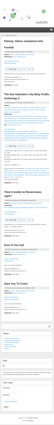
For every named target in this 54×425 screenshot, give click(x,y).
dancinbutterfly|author (43, 133)
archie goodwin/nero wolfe (26, 116)
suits (10, 112)
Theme (15, 175)
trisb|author (44, 138)
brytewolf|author (21, 133)
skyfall (20, 107)
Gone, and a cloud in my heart (37, 170)
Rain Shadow (33, 175)
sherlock (36, 110)
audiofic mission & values (12, 338)
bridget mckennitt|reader (11, 258)
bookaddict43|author (10, 133)
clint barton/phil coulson (40, 118)
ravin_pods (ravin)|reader (11, 61)
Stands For (19, 177)
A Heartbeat (28, 168)
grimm (19, 110)
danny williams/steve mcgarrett (34, 123)
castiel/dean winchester (25, 118)
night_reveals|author (21, 138)
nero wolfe (15, 107)
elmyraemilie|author (10, 136)
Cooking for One (22, 170)
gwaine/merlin (8, 120)
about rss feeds (9, 344)
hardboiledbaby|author (41, 136)
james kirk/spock (32, 120)
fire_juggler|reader (9, 129)
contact (7, 348)
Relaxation (21, 175)
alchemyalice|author (10, 131)
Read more (8, 85)
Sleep (27, 175)
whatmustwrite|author (10, 140)
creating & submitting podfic (12, 340)
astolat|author (34, 131)
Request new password (11, 401)
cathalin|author (31, 133)
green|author (20, 136)
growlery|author (29, 136)
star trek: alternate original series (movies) (22, 54)
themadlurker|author (10, 63)
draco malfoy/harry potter (11, 207)
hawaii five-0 (25, 110)
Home (3, 35)
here (15, 74)
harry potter (7, 107)
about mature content (10, 346)
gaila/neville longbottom (27, 207)
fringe (11, 110)
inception (25, 107)
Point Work (42, 173)
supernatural (16, 112)
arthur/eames (39, 116)
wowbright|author (22, 140)
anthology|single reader (14, 125)
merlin (32, 110)
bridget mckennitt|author (11, 299)
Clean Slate (36, 168)
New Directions (33, 173)
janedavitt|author (9, 138)
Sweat (42, 168)
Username (6, 388)
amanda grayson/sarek (11, 116)
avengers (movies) (34, 107)
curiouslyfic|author (9, 214)
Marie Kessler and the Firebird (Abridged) (16, 173)
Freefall (9, 47)
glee (15, 110)
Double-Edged (8, 170)
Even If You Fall (14, 245)
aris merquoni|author (23, 131)
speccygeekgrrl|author (34, 138)
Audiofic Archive (33, 418)
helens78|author (9, 261)
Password (6, 395)
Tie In (15, 170)
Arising (47, 168)
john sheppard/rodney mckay (15, 123)
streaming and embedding (12, 342)
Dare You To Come (16, 283)
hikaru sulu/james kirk (19, 57)
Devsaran (31, 420)
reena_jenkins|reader (10, 212)
